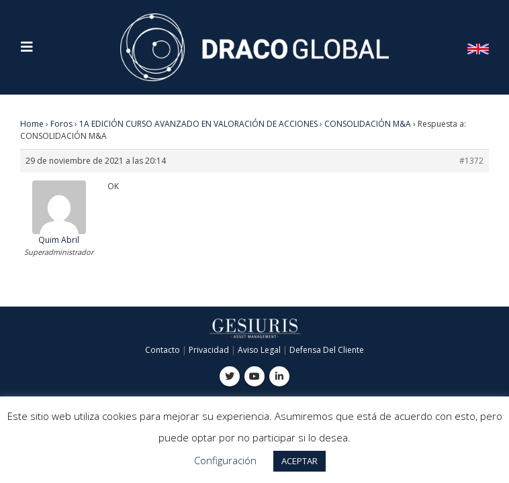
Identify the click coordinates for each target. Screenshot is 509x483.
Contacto (162, 350)
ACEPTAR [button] (299, 461)
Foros (61, 123)
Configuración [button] (225, 460)
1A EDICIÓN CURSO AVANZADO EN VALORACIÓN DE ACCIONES (198, 123)
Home (32, 123)
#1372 (471, 160)
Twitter (230, 376)
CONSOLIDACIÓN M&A (367, 123)
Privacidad (209, 350)
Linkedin (279, 376)
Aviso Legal (259, 350)
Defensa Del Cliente (326, 350)
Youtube (254, 376)
